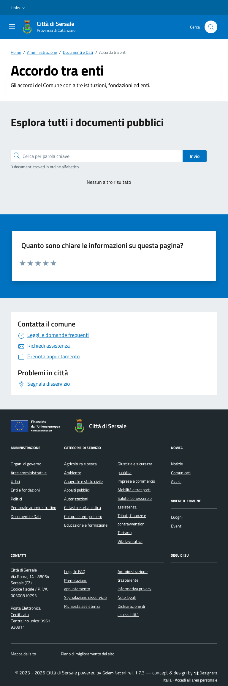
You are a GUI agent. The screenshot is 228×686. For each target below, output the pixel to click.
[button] (18, 7)
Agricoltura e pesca (80, 464)
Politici (16, 499)
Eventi (176, 526)
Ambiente (72, 473)
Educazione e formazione (85, 525)
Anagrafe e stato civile (83, 481)
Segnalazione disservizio (85, 597)
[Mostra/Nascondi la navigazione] (11, 26)
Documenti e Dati (26, 516)
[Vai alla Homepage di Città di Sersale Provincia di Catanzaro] (51, 27)
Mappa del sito (23, 654)
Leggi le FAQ (74, 571)
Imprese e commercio (136, 481)
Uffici (15, 481)
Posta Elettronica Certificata (26, 611)
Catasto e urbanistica (82, 507)
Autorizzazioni (76, 499)
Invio (195, 156)
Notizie (177, 464)
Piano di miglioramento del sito (87, 654)
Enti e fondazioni (25, 490)
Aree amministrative (29, 473)
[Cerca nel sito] (211, 27)
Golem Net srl (114, 673)
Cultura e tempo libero (83, 516)
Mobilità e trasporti (134, 489)
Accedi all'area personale (196, 680)
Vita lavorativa (130, 541)
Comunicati (181, 473)
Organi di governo (26, 464)
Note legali (127, 597)
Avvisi (176, 481)
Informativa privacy (134, 588)
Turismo (125, 532)
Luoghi (177, 517)
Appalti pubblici (77, 490)
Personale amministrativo (33, 507)
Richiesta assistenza (82, 606)
